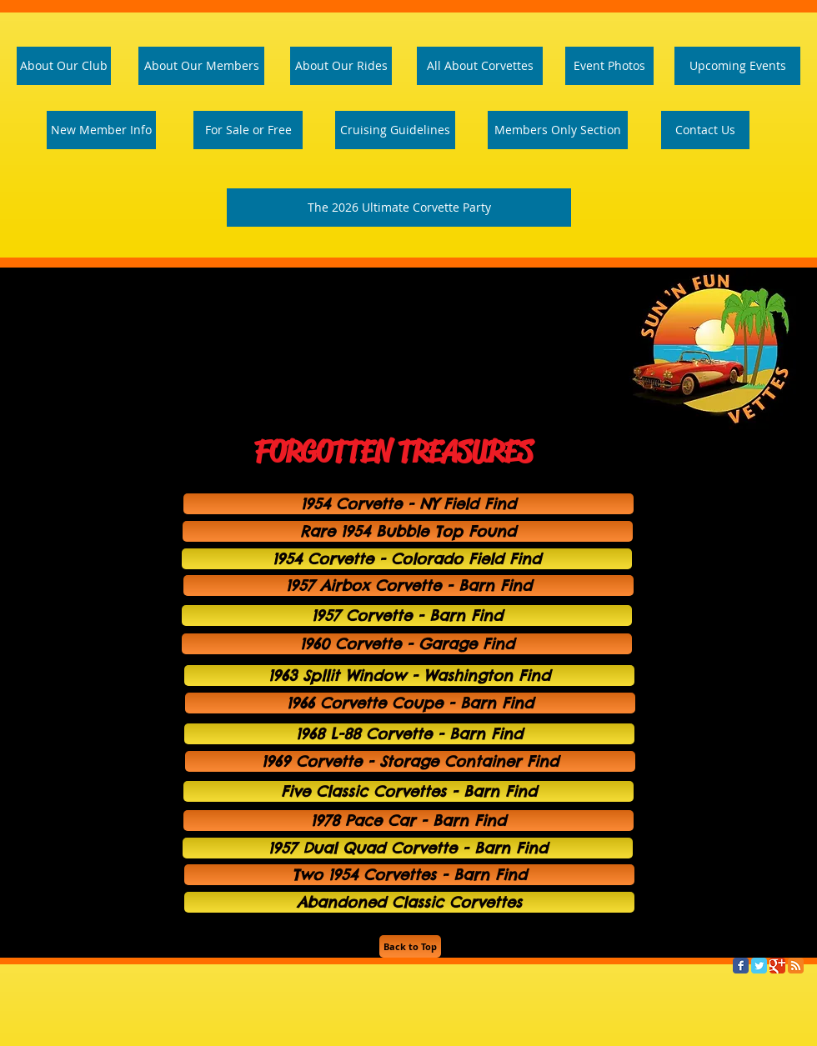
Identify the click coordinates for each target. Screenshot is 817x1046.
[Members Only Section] (558, 130)
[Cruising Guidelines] (395, 130)
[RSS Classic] (796, 965)
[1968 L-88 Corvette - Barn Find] (409, 733)
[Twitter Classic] (759, 965)
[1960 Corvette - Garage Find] (407, 643)
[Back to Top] (410, 946)
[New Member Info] (101, 130)
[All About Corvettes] (480, 66)
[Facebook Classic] (741, 965)
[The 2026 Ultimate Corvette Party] (399, 207)
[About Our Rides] (341, 66)
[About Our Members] (201, 66)
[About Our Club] (64, 66)
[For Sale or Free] (248, 130)
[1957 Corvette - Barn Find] (407, 615)
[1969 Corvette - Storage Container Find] (410, 761)
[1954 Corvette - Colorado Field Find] (407, 558)
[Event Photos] (609, 66)
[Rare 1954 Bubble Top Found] (408, 531)
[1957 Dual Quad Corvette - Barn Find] (408, 848)
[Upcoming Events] (737, 66)
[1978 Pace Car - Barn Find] (408, 820)
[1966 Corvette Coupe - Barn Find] (410, 703)
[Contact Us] (705, 130)
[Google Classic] (777, 965)
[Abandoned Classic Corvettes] (409, 902)
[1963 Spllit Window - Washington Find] (409, 675)
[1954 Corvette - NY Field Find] (408, 503)
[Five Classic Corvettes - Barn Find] (408, 791)
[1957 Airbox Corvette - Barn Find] (408, 585)
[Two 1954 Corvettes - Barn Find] (409, 874)
